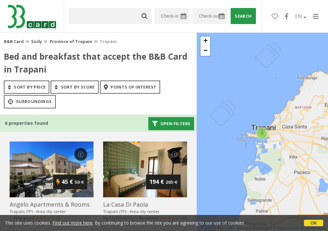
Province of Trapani (71, 41)
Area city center (51, 211)
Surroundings (30, 102)
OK (313, 223)
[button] (262, 133)
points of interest (130, 87)
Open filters (171, 123)
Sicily (36, 41)
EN (301, 16)
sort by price (26, 87)
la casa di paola (125, 204)
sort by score (74, 87)
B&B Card (14, 41)
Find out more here (73, 223)
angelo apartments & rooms (50, 204)
